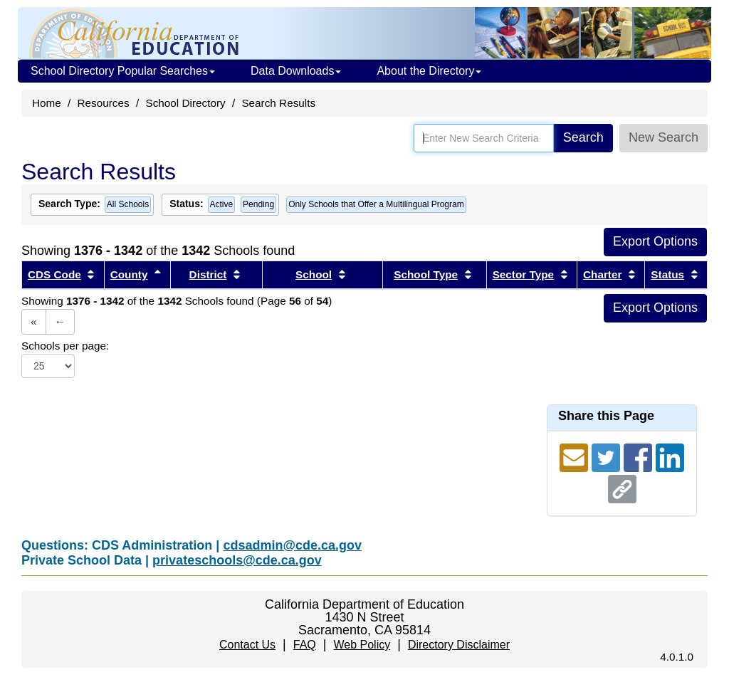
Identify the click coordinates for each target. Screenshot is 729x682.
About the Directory (429, 71)
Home (46, 103)
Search (583, 137)
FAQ (304, 645)
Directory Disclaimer (459, 645)
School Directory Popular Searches (123, 71)
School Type (426, 274)
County (129, 274)
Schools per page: (65, 346)
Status (667, 274)
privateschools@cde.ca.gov (237, 560)
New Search (663, 137)
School (313, 274)
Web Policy (361, 645)
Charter (602, 274)
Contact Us (247, 645)
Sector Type (523, 274)
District (208, 274)
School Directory (185, 103)
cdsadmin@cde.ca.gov (292, 545)
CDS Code (54, 274)
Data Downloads (296, 71)
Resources (104, 103)
